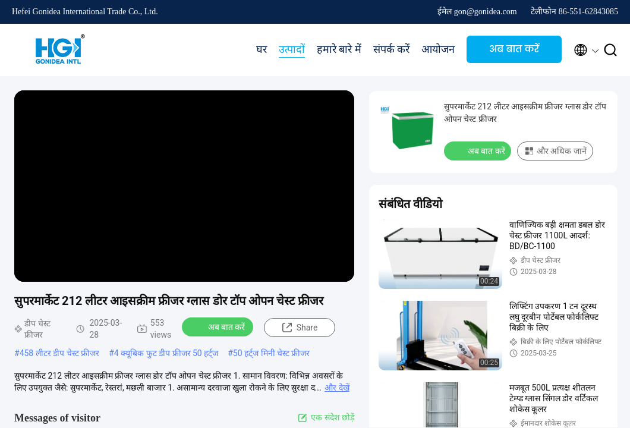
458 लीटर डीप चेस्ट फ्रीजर (60, 353)
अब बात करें (514, 49)
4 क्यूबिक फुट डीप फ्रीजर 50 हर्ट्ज (166, 353)
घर (261, 49)
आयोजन (438, 49)
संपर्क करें (391, 49)
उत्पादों (292, 49)
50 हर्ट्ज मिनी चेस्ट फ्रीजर (271, 353)
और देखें (337, 387)
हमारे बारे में (339, 49)
